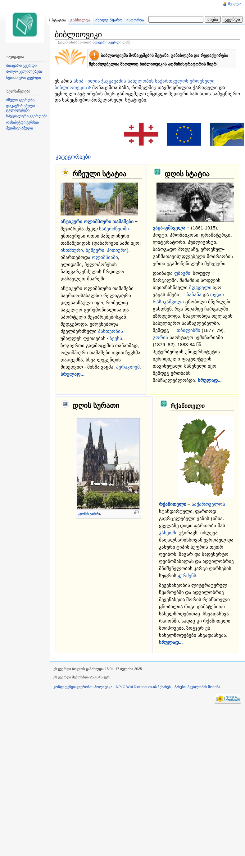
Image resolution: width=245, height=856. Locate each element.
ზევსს (116, 338)
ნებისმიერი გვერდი (23, 77)
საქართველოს (208, 504)
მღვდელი (200, 287)
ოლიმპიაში (105, 257)
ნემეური (95, 250)
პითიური (117, 250)
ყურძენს (187, 575)
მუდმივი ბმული (19, 128)
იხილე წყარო (108, 20)
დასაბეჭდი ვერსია (22, 122)
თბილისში (188, 330)
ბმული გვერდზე (20, 100)
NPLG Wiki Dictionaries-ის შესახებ (143, 687)
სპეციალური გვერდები (26, 116)
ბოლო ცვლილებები (24, 71)
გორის (160, 337)
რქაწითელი (172, 504)
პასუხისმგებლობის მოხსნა (197, 687)
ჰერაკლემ (128, 366)
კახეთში (168, 532)
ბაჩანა (194, 294)
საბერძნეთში (114, 228)
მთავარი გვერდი (107, 42)
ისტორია (135, 20)
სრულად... (72, 374)
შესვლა (234, 4)
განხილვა (80, 20)
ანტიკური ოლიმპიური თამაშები (97, 221)
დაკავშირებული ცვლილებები (20, 108)
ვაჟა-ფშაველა (169, 227)
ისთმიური (72, 250)
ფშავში (182, 273)
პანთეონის (110, 331)
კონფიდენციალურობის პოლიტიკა (82, 687)
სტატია (59, 20)
